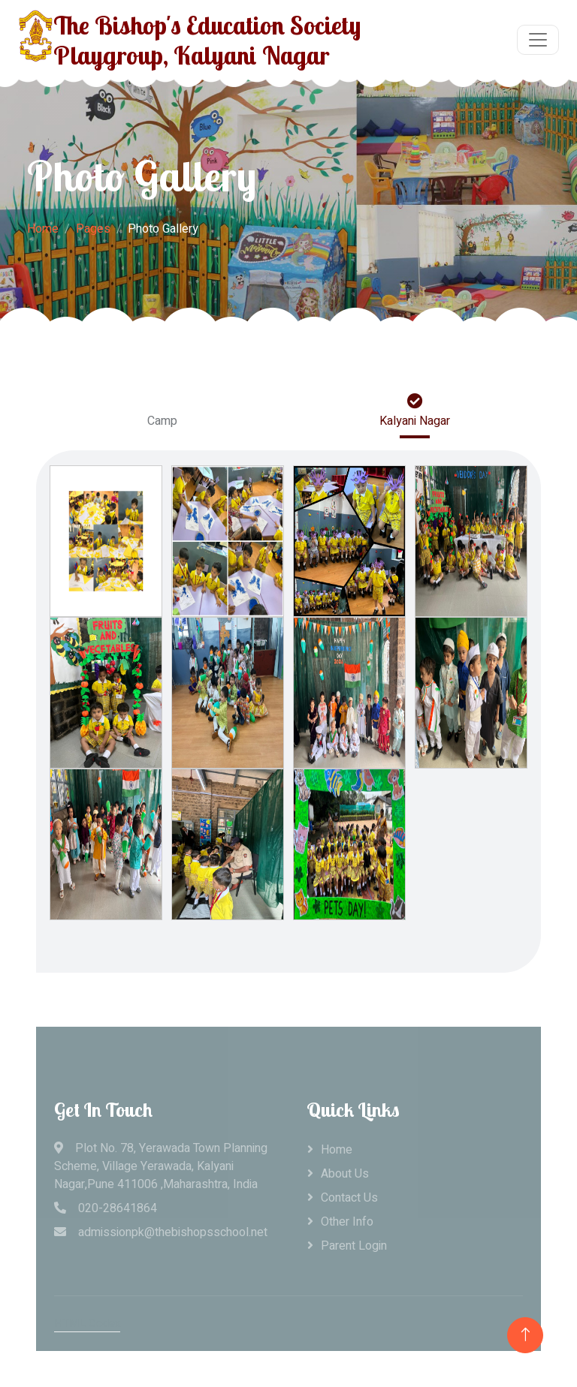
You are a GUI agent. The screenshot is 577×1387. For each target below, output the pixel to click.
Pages (93, 229)
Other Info (347, 1222)
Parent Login (354, 1246)
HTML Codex (87, 1323)
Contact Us (349, 1198)
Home (43, 229)
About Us (345, 1174)
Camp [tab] (162, 412)
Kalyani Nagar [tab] (414, 412)
